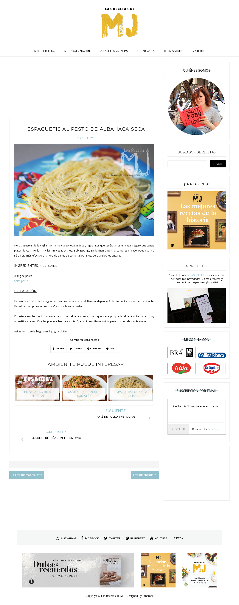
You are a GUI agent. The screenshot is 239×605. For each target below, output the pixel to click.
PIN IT (111, 348)
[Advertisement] (84, 88)
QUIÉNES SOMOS (173, 51)
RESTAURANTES (146, 51)
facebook (90, 538)
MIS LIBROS (199, 51)
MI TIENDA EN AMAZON (77, 51)
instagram (66, 538)
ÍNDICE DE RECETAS (44, 51)
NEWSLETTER (195, 275)
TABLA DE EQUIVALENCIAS (113, 51)
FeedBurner (215, 429)
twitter (112, 538)
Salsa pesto (21, 281)
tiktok (178, 538)
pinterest (135, 538)
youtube (158, 538)
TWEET (76, 348)
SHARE (58, 348)
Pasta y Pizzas (85, 138)
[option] (37, 390)
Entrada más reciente (27, 453)
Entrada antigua (144, 453)
